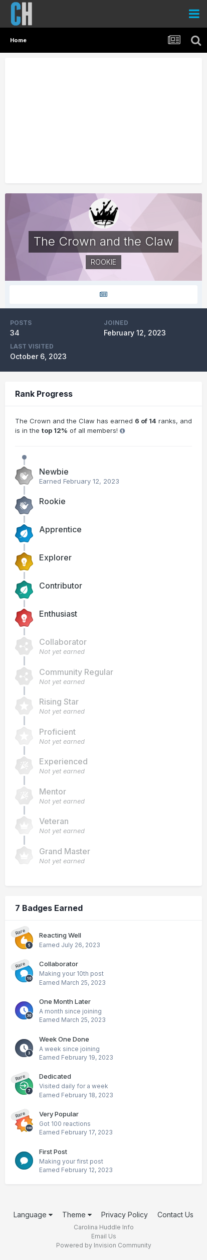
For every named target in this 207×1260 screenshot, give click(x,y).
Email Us (103, 1236)
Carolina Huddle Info (104, 1227)
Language (33, 1214)
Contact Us (175, 1214)
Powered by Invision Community (103, 1245)
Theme (77, 1214)
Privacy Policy (124, 1214)
